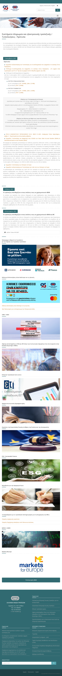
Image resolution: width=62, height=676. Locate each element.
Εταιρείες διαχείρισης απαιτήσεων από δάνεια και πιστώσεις (17, 522)
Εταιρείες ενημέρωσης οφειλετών (11, 519)
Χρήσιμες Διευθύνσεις (38, 654)
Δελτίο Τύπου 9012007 (11, 232)
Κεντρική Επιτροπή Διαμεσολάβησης (41, 651)
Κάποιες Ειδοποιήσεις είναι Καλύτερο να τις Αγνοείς (15, 305)
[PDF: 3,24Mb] (19, 92)
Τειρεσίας (34, 634)
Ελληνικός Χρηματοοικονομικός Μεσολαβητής (44, 630)
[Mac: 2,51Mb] (31, 83)
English (53, 5)
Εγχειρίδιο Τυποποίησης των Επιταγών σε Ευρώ (19, 165)
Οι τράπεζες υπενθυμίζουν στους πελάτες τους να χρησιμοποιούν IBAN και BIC (29, 214)
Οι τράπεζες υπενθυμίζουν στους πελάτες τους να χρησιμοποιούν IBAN (26, 192)
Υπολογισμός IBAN (31, 580)
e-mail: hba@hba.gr (16, 611)
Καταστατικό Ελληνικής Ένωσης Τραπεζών (43, 605)
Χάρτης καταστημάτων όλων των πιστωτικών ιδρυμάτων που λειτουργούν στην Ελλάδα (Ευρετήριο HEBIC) (44, 614)
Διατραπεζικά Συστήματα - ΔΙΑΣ (40, 637)
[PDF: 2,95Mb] (19, 85)
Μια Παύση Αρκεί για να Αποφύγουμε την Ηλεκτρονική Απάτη (18, 309)
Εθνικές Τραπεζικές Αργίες (39, 609)
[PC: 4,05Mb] (23, 83)
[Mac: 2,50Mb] (31, 90)
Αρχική (41, 5)
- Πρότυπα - (7, 62)
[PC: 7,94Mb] (23, 90)
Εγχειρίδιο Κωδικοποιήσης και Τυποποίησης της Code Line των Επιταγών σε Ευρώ (27, 167)
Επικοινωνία (47, 5)
